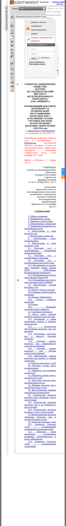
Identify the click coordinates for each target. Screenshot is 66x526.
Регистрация (44, 2)
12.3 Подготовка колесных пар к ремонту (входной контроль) (40, 336)
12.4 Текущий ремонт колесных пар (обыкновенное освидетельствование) (40, 343)
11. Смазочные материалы (40, 312)
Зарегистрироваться (36, 62)
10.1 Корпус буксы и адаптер (41, 290)
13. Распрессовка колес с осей (42, 363)
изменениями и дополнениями (41, 131)
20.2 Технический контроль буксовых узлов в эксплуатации (40, 411)
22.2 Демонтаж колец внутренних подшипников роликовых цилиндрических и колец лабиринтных (40, 435)
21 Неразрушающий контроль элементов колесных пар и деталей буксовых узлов (40, 417)
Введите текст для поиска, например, (54, 13)
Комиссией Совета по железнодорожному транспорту (41, 190)
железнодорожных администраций (47, 200)
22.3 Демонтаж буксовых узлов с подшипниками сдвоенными (40, 444)
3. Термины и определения (40, 221)
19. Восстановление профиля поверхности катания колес (40, 391)
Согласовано (50, 187)
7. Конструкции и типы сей (40, 236)
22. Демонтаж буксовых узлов (42, 422)
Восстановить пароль (37, 64)
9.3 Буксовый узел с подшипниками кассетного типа (40, 261)
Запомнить (45, 58)
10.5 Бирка (33, 304)
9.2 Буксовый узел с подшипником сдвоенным (40, 256)
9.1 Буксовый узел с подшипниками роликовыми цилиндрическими (40, 250)
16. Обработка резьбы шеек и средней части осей (40, 376)
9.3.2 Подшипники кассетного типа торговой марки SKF (40, 276)
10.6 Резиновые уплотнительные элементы (40, 308)
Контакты (60, 4)
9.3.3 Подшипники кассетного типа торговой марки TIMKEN (40, 281)
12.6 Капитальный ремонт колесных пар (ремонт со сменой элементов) (40, 358)
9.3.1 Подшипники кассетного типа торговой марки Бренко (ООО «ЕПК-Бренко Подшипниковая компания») (40, 269)
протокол (42, 180)
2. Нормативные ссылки (39, 219)
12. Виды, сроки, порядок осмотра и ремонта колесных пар (40, 315)
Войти (34, 58)
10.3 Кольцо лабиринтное (40, 297)
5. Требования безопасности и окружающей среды (40, 227)
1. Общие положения (37, 216)
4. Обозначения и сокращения (42, 224)
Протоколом (30, 143)
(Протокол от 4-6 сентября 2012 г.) (44, 205)
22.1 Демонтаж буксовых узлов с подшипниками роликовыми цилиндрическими (40, 426)
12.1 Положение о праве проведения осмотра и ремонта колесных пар (40, 321)
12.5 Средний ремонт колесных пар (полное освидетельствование (40, 351)
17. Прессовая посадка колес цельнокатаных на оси (40, 381)
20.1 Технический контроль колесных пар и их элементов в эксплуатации (40, 404)
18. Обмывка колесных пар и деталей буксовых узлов (40, 386)
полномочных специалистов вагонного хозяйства (43, 195)
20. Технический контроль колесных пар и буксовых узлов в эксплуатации (40, 397)
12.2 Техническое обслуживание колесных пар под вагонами (40, 329)
